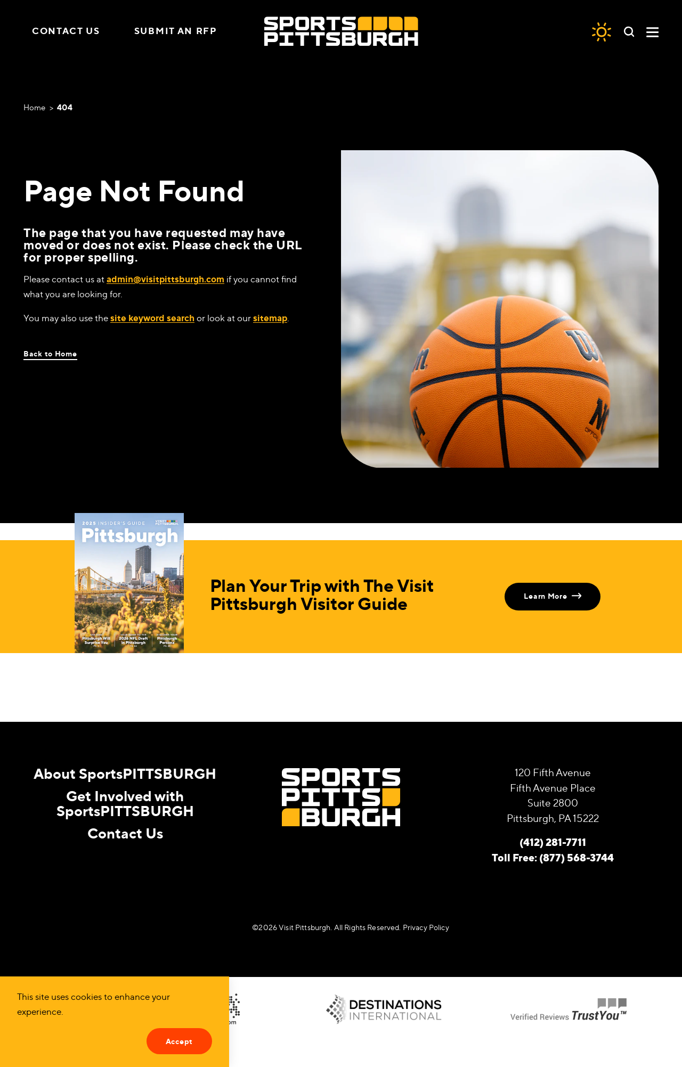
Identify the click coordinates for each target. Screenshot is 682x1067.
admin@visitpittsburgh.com (165, 278)
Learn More (552, 596)
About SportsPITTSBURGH (125, 773)
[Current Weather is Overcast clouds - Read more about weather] (601, 31)
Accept (179, 1041)
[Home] (341, 31)
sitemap (270, 317)
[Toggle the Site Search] (629, 31)
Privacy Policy (426, 927)
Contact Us (66, 30)
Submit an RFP (175, 30)
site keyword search (152, 317)
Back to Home (50, 354)
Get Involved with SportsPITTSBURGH (125, 802)
